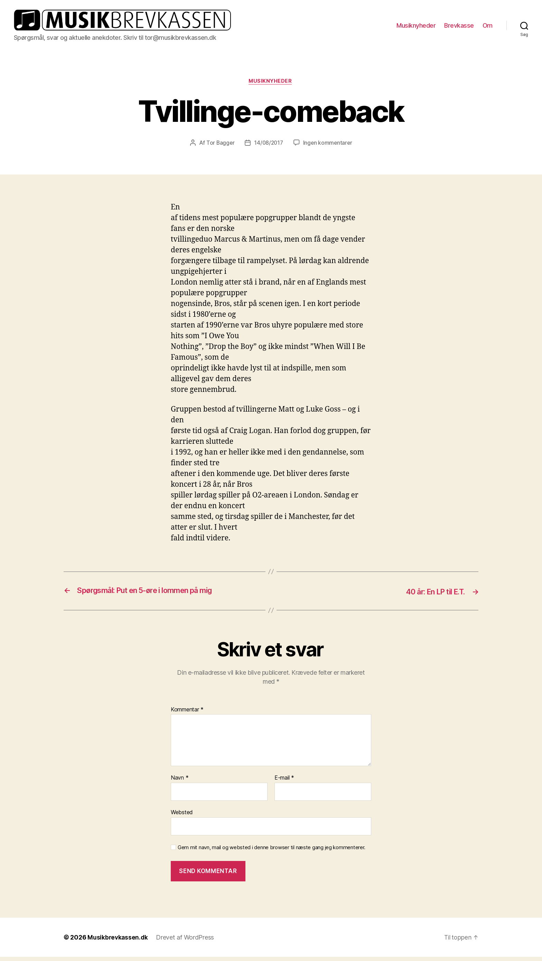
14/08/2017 (268, 147)
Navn (179, 782)
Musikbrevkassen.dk (118, 941)
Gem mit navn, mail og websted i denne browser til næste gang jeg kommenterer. (271, 851)
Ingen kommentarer (328, 147)
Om (488, 27)
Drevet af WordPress (186, 941)
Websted (182, 816)
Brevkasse (459, 27)
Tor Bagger (219, 147)
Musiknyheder (416, 27)
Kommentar (187, 714)
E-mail (284, 782)
